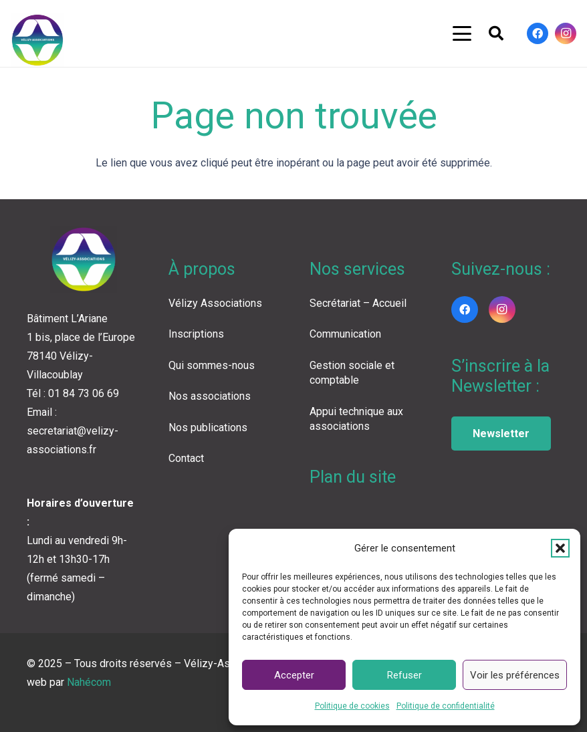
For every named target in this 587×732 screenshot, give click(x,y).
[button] (560, 548)
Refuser (404, 675)
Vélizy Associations (215, 303)
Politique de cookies (352, 706)
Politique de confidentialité (445, 706)
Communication (345, 334)
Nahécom (89, 682)
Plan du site (353, 477)
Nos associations (209, 396)
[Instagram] (565, 33)
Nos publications (207, 427)
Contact (186, 458)
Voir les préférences (515, 675)
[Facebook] (537, 33)
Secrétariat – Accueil (358, 303)
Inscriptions (196, 334)
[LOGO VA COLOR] (37, 40)
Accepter (294, 675)
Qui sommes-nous (211, 365)
